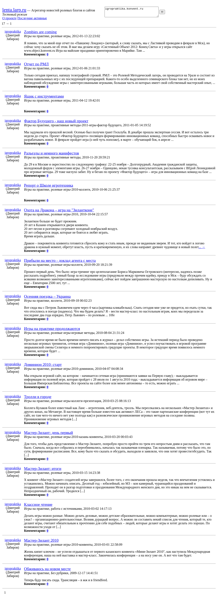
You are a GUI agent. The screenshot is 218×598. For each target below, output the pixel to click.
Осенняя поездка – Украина (47, 298)
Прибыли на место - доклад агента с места (60, 262)
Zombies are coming (40, 34)
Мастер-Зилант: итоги (42, 470)
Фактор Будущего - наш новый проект (56, 123)
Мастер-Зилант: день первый (48, 434)
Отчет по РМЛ (36, 66)
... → (202, 249)
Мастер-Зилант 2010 (41, 542)
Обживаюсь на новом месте (47, 571)
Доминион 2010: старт (43, 366)
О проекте (9, 19)
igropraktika (13, 33)
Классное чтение (38, 506)
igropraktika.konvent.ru (131, 13)
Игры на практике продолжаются (52, 330)
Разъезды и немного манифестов (51, 155)
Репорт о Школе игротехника (48, 187)
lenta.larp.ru (14, 10)
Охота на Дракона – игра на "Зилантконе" (59, 212)
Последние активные (32, 19)
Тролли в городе (37, 398)
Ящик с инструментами (44, 98)
